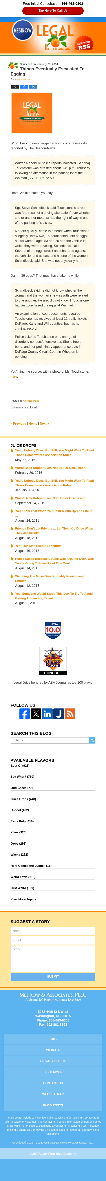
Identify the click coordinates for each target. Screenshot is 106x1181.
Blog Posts (53, 1126)
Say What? (23, 784)
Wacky (20, 867)
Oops (19, 855)
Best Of (21, 773)
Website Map (53, 1114)
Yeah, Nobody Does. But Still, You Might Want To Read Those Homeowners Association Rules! (53, 453)
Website (53, 1066)
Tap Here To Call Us (53, 11)
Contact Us (53, 1102)
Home (34, 423)
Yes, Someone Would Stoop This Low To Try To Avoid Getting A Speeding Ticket (52, 602)
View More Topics (24, 914)
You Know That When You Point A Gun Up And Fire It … (55, 516)
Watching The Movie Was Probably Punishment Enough (52, 584)
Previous (19, 423)
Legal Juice (53, 34)
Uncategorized (32, 400)
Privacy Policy (53, 1078)
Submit (53, 991)
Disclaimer (53, 1090)
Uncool (20, 820)
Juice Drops (25, 445)
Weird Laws (24, 890)
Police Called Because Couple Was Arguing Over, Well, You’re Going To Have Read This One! (54, 566)
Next (47, 423)
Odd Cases (23, 796)
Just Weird (23, 902)
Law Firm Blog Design (51, 1175)
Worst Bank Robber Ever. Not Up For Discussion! (53, 469)
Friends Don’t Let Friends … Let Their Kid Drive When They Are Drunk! (52, 534)
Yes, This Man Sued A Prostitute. (40, 550)
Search (92, 747)
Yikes (19, 843)
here (14, 376)
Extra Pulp (23, 831)
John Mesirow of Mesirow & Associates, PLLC (68, 1163)
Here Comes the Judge (33, 878)
